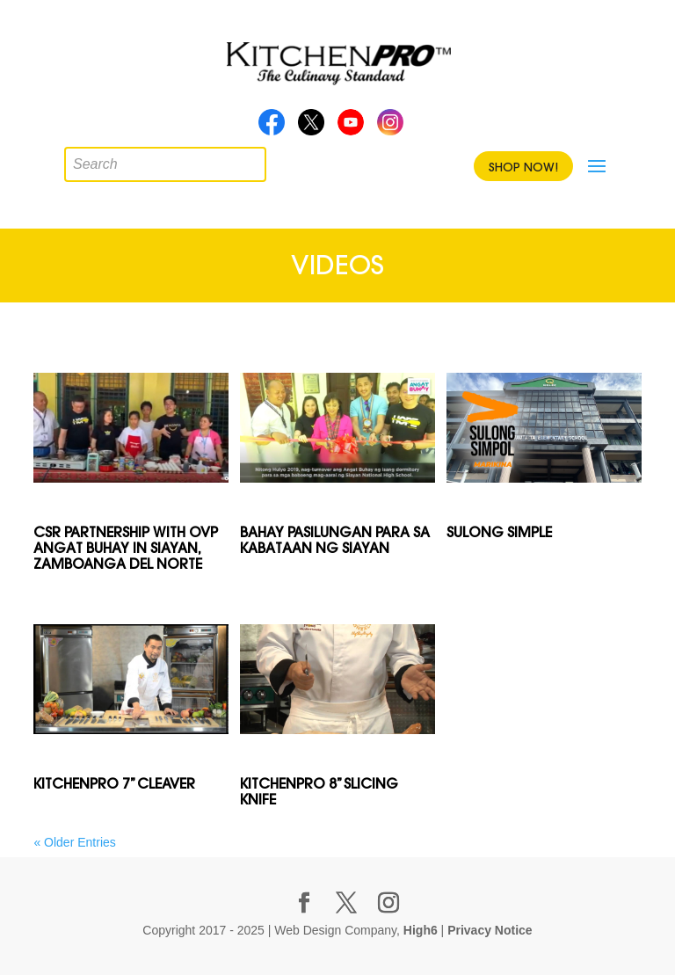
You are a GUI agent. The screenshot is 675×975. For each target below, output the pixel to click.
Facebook (271, 127)
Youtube (351, 127)
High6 (420, 930)
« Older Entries (74, 842)
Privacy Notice (490, 930)
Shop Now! (523, 167)
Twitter (311, 127)
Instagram (390, 127)
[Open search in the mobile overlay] (77, 160)
